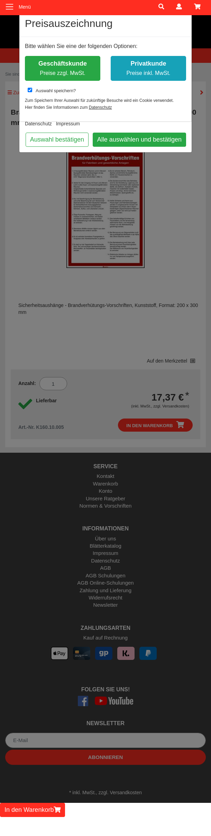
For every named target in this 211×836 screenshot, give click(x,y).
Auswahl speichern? (52, 90)
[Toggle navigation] (9, 6)
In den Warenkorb (32, 809)
